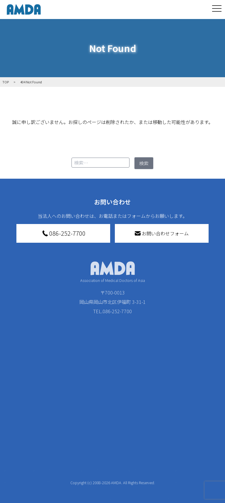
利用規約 (189, 428)
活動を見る (50, 398)
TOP (13, 398)
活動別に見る (56, 435)
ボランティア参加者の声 (60, 472)
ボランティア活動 (60, 459)
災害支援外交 (151, 410)
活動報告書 (22, 442)
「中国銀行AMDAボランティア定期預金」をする (110, 475)
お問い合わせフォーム (162, 233)
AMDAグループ (24, 425)
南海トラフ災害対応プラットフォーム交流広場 (156, 426)
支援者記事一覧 (106, 491)
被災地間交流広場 (152, 398)
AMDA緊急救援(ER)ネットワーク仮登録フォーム (62, 491)
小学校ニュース (22, 458)
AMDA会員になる (107, 410)
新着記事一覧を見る (60, 413)
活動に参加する (54, 447)
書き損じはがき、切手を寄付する (108, 439)
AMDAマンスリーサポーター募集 (110, 423)
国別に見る (53, 426)
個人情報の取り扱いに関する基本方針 (196, 447)
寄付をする (98, 398)
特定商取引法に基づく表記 (196, 413)
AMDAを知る (22, 410)
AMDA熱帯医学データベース (24, 487)
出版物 (20, 470)
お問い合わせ (194, 398)
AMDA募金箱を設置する (110, 456)
